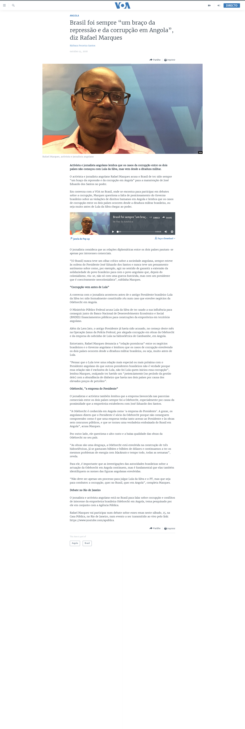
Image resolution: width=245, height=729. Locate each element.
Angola (74, 15)
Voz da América (124, 221)
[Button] (155, 60)
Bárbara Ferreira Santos (82, 45)
